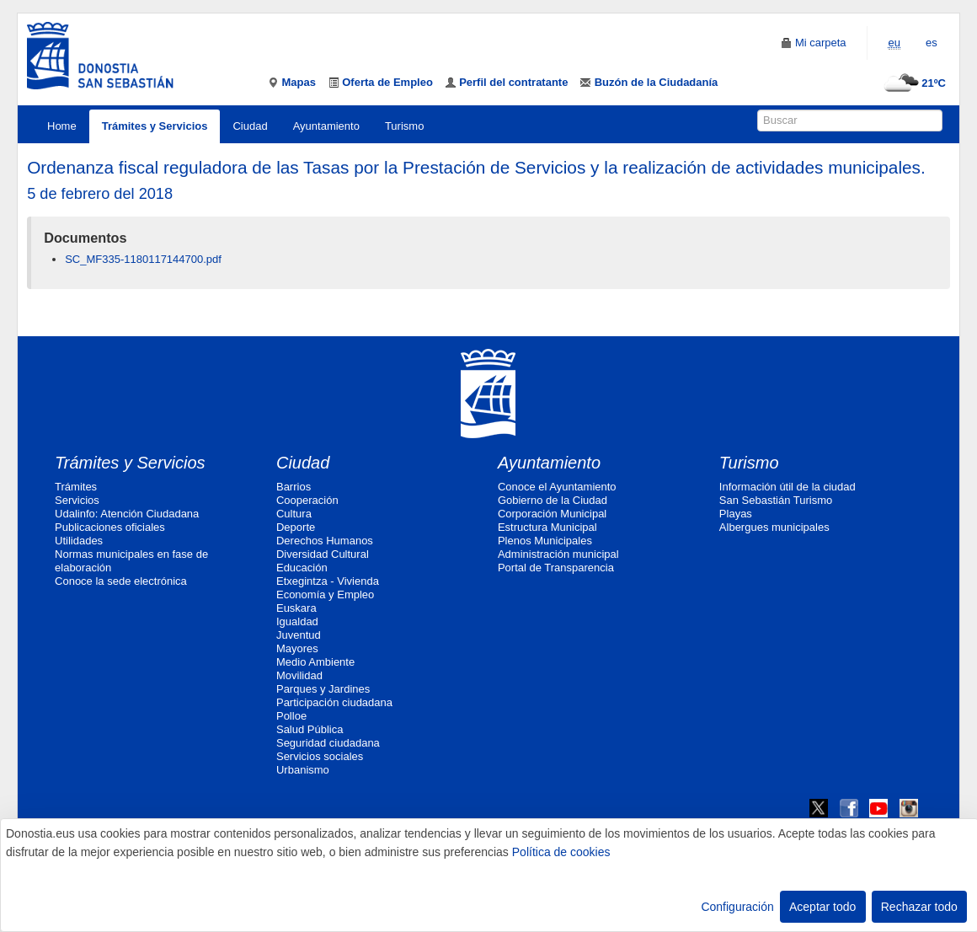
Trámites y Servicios (155, 126)
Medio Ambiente (315, 662)
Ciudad (249, 126)
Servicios (77, 500)
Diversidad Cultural (322, 554)
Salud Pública (310, 729)
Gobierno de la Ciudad (552, 500)
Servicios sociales (319, 756)
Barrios (293, 486)
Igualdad (297, 621)
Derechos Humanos (324, 540)
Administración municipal (558, 554)
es (931, 42)
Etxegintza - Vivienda (327, 581)
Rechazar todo (919, 906)
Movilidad (299, 675)
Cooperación (307, 500)
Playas (735, 513)
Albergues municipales (774, 527)
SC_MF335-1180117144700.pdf (143, 259)
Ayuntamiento (326, 126)
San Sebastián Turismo (775, 500)
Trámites (76, 486)
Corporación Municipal (552, 513)
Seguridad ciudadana (328, 742)
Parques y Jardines (323, 689)
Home (62, 126)
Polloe (291, 716)
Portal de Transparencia (556, 567)
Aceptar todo (822, 906)
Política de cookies (561, 852)
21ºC (912, 83)
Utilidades (79, 540)
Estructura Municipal (547, 527)
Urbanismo (302, 769)
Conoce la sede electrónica (121, 581)
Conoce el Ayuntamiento (557, 486)
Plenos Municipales (545, 540)
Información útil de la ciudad (787, 486)
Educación (302, 567)
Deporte (295, 527)
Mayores (297, 648)
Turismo (404, 126)
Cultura (294, 513)
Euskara (296, 608)
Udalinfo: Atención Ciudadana (127, 513)
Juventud (298, 635)
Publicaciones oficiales (110, 527)
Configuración (737, 906)
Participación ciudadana (334, 702)
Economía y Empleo (325, 594)
